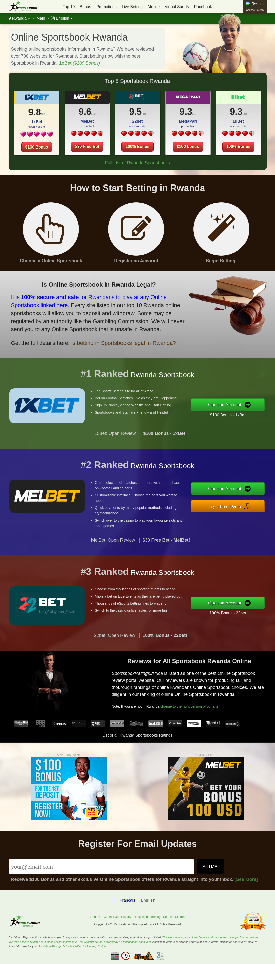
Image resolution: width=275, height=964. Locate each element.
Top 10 (69, 7)
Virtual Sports (177, 7)
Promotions (106, 7)
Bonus (85, 7)
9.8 (34, 112)
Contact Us (111, 917)
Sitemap (180, 917)
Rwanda (19, 18)
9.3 (185, 111)
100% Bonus (137, 146)
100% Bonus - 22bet (234, 612)
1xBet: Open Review (115, 439)
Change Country (255, 10)
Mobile (154, 7)
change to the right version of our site (195, 704)
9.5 (135, 111)
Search (168, 917)
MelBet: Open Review (113, 546)
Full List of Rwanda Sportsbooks (137, 162)
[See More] (246, 879)
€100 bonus (188, 146)
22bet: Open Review (114, 641)
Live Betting (132, 7)
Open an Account (231, 404)
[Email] (101, 866)
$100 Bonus (36, 147)
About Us (95, 917)
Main (40, 18)
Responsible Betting (147, 917)
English (62, 18)
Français (127, 900)
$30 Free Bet (87, 146)
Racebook (203, 7)
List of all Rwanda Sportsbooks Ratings (137, 735)
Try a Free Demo (231, 505)
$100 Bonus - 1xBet (234, 414)
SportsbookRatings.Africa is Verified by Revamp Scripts (72, 946)
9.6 (85, 111)
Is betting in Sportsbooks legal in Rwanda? (115, 340)
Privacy (126, 917)
